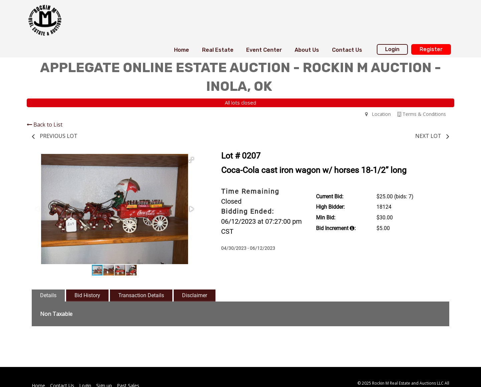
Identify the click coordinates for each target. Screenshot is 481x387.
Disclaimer (194, 295)
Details (48, 295)
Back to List (44, 124)
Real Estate (217, 50)
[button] (191, 160)
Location (378, 114)
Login (392, 49)
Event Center (264, 50)
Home (181, 50)
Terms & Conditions (421, 114)
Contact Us (347, 50)
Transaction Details (141, 295)
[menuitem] (181, 50)
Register (431, 49)
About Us (307, 50)
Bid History (87, 295)
